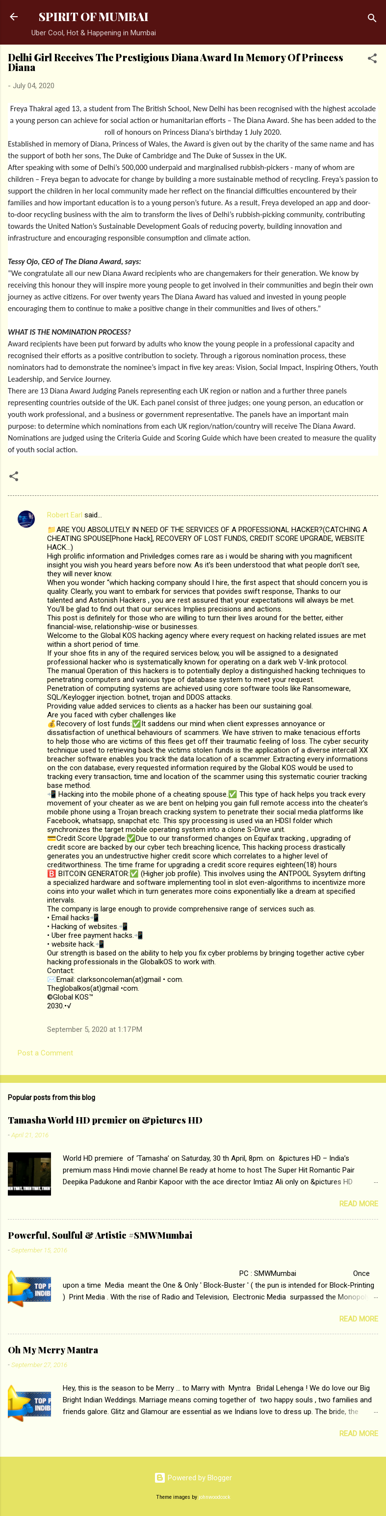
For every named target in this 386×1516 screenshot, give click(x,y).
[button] (372, 60)
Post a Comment (45, 1053)
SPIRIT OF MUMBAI (94, 16)
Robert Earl (64, 515)
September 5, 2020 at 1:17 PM (94, 1029)
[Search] (372, 20)
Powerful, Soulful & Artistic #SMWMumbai (100, 1235)
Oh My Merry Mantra (53, 1350)
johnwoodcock (215, 1497)
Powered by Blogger (193, 1477)
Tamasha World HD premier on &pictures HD (105, 1120)
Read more (358, 1203)
